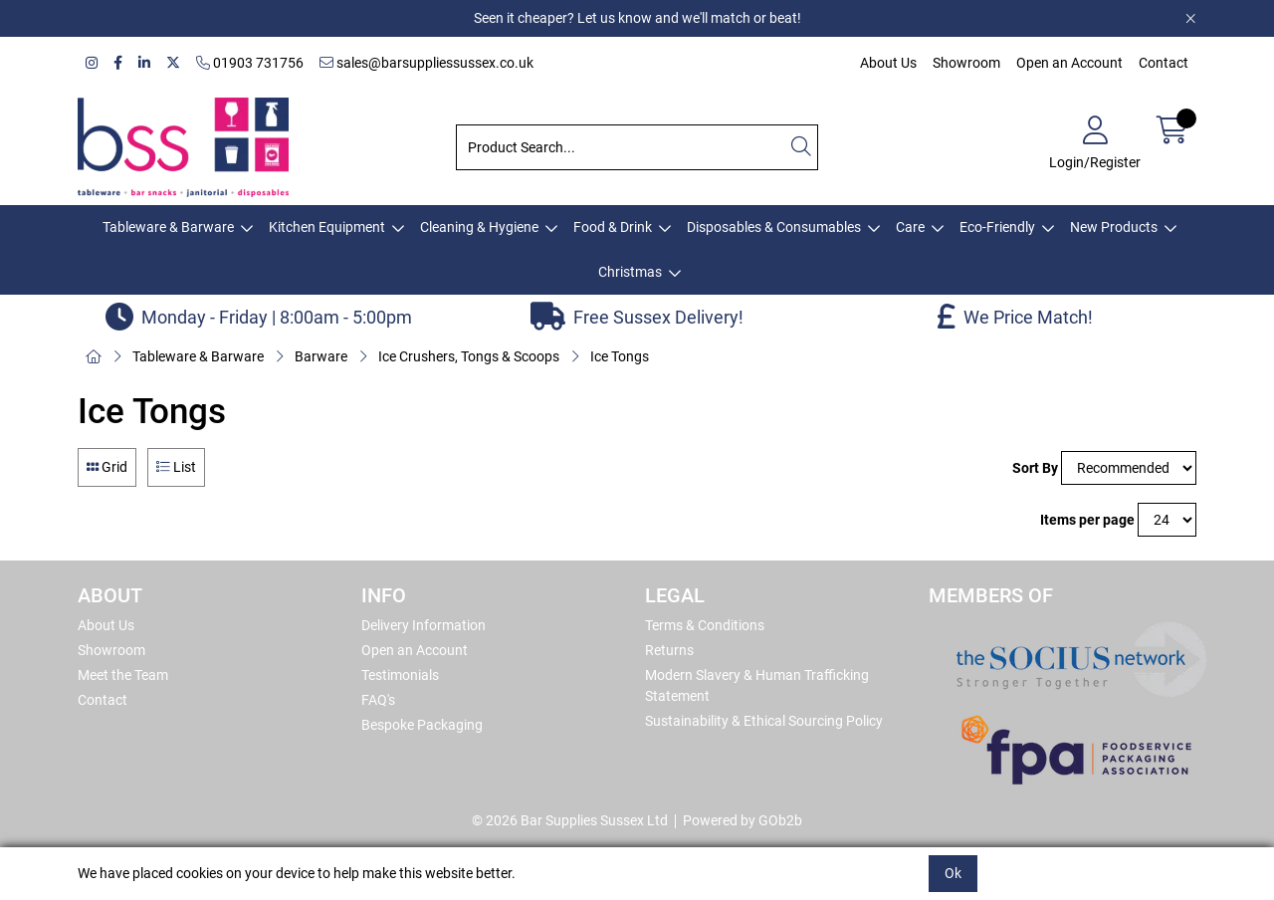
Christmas (630, 272)
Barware (321, 356)
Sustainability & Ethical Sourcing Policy (764, 721)
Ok (953, 873)
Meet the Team (123, 675)
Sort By (1035, 468)
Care (910, 227)
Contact (1163, 63)
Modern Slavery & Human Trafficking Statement (757, 685)
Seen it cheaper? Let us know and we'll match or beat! (637, 18)
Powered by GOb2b (742, 820)
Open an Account (1069, 63)
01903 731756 (250, 63)
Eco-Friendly (997, 227)
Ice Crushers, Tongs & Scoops (468, 356)
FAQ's (378, 700)
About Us (888, 63)
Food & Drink (612, 227)
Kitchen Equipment (327, 227)
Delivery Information (423, 625)
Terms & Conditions (704, 625)
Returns (669, 650)
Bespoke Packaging (422, 725)
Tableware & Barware (168, 227)
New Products (1114, 227)
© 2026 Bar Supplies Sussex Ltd (570, 820)
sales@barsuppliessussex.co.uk (426, 63)
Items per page (1087, 520)
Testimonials (400, 675)
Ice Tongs (619, 356)
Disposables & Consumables (774, 227)
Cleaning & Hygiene (479, 227)
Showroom (966, 63)
